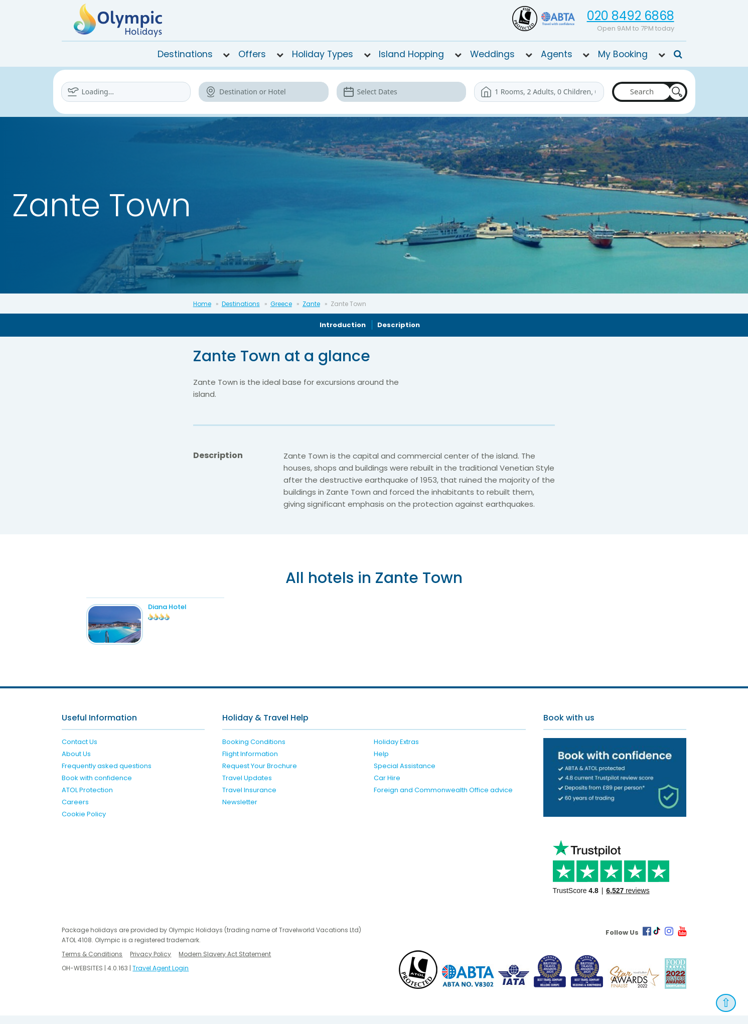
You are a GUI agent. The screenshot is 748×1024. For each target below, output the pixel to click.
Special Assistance (404, 775)
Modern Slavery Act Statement (225, 962)
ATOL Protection (87, 799)
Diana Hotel (180, 607)
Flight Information (250, 763)
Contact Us (79, 751)
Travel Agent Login (160, 976)
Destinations (185, 54)
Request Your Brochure (259, 775)
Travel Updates (247, 787)
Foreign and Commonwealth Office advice (443, 799)
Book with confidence (97, 787)
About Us (76, 763)
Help (381, 763)
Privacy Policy (150, 962)
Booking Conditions (253, 751)
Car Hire (387, 787)
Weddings (492, 54)
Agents (556, 54)
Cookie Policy (84, 823)
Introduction (343, 325)
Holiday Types (322, 54)
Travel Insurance (249, 799)
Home (202, 304)
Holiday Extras (396, 751)
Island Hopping (411, 54)
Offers (252, 54)
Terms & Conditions (92, 962)
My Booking (623, 54)
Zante (311, 304)
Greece (281, 304)
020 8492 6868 (630, 16)
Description (398, 325)
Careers (75, 811)
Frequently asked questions (107, 775)
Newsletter (239, 811)
